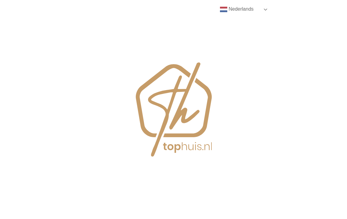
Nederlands (236, 9)
